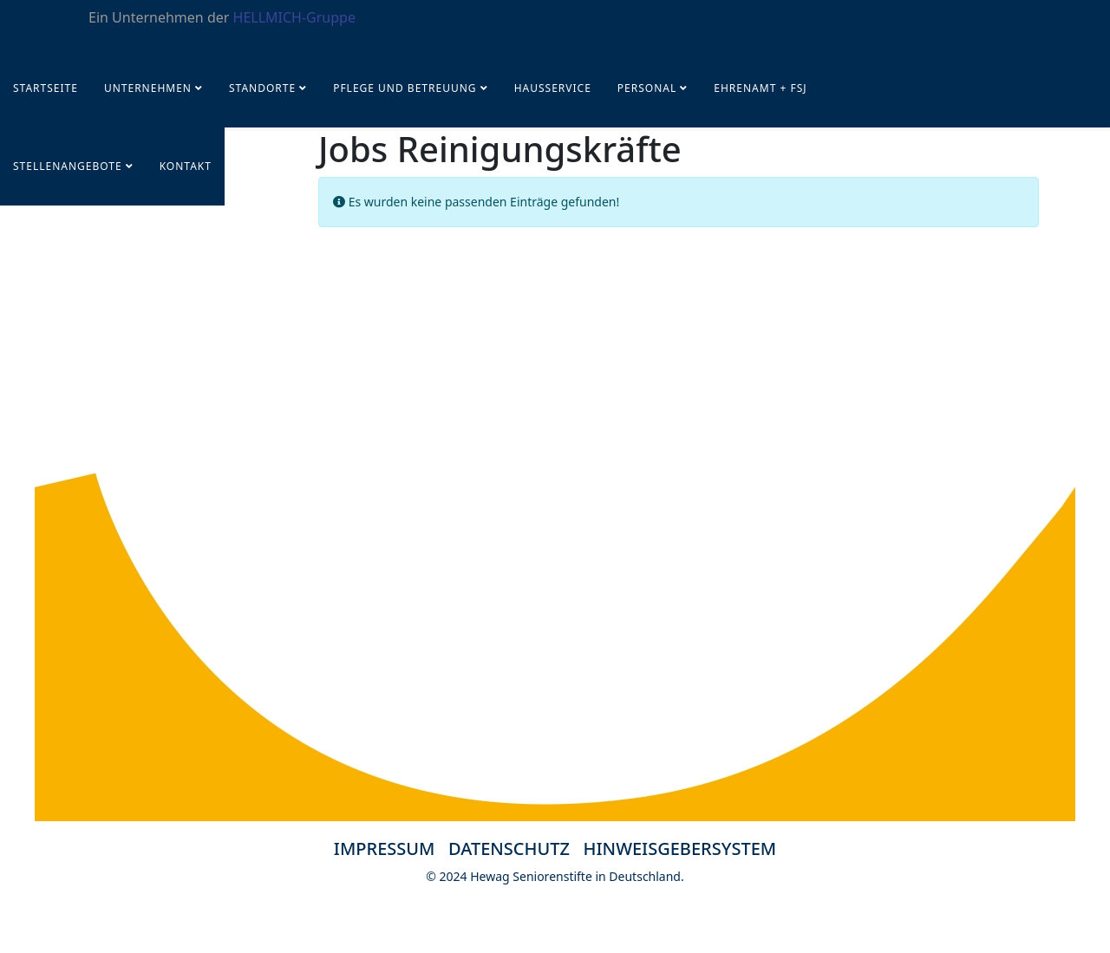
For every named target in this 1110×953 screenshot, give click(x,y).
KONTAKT (186, 166)
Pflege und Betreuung (406, 88)
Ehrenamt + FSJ (760, 88)
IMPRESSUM (384, 848)
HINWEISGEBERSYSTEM (680, 848)
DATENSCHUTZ (516, 848)
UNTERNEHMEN (148, 88)
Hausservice (552, 88)
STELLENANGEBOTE (67, 166)
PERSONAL (646, 88)
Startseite (45, 88)
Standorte (262, 88)
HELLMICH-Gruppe (294, 17)
